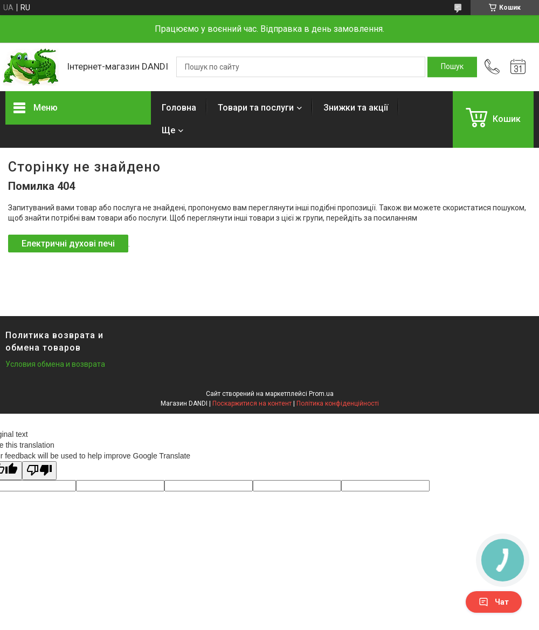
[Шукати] (452, 67)
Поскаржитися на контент (252, 403)
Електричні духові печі (68, 243)
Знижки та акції (355, 107)
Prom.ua (321, 394)
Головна (179, 107)
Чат (494, 602)
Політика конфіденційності (337, 403)
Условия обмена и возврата (55, 364)
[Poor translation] (39, 470)
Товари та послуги (256, 107)
